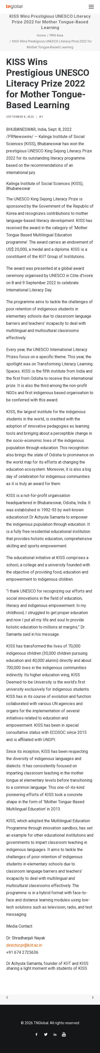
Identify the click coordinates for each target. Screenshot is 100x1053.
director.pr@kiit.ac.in (24, 945)
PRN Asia (56, 35)
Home (41, 35)
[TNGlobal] (14, 7)
